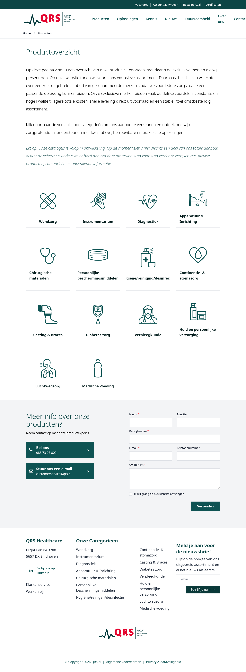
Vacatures (141, 4)
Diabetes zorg (98, 334)
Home (27, 33)
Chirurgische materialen (96, 577)
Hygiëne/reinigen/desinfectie (100, 597)
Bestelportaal (192, 4)
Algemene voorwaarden (123, 662)
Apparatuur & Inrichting (96, 570)
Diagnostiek (148, 221)
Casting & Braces (48, 334)
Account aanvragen (165, 4)
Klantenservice (38, 584)
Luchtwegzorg (47, 386)
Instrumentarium (98, 221)
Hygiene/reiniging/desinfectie (148, 278)
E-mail (134, 448)
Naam (134, 414)
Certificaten (213, 4)
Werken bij (35, 591)
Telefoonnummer (188, 448)
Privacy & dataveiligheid (163, 662)
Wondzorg (48, 221)
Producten (44, 33)
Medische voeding (98, 386)
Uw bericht (137, 465)
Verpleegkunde (148, 334)
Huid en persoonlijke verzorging (150, 589)
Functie (182, 414)
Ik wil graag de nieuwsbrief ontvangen (159, 494)
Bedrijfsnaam (139, 431)
